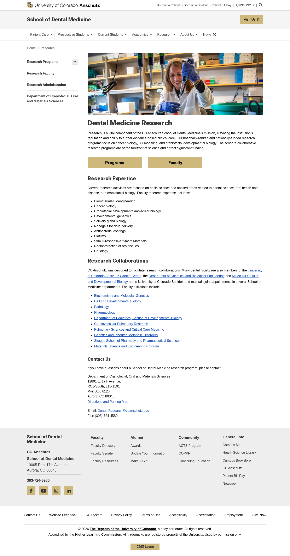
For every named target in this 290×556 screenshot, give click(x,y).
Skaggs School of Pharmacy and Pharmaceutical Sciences (137, 340)
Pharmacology (104, 312)
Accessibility (178, 515)
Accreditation (206, 515)
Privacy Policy (121, 515)
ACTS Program (190, 445)
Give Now (259, 515)
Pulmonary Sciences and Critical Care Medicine (129, 329)
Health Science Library (239, 452)
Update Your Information (148, 453)
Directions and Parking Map (108, 401)
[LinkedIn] (70, 497)
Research (166, 34)
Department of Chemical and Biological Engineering (187, 276)
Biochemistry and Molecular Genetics (121, 295)
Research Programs (42, 62)
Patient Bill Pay (234, 476)
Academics (142, 34)
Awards (135, 445)
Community (189, 437)
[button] (75, 62)
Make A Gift (138, 461)
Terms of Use (150, 515)
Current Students (112, 34)
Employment (233, 515)
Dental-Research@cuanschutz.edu (123, 410)
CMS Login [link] (145, 547)
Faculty (97, 437)
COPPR (185, 453)
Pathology (101, 307)
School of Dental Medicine (59, 19)
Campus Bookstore (237, 460)
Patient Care (41, 34)
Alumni (136, 437)
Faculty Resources (104, 461)
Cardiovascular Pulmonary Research (121, 324)
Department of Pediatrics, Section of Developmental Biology (138, 318)
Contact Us (32, 515)
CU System (94, 515)
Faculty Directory (103, 445)
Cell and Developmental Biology (117, 301)
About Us (189, 34)
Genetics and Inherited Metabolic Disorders (126, 335)
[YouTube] (45, 497)
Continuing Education (194, 461)
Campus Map (232, 445)
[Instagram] (58, 497)
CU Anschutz (232, 468)
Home (31, 48)
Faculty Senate (102, 453)
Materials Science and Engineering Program (126, 346)
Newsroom (230, 483)
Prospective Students (75, 34)
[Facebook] (33, 497)
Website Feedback (62, 515)
